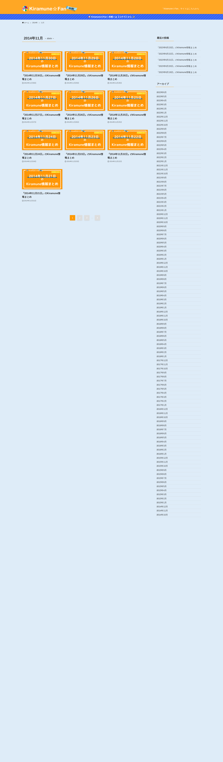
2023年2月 (164, 118)
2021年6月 (164, 242)
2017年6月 (164, 539)
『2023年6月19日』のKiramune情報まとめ (177, 72)
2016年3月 (164, 632)
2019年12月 (164, 353)
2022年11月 (164, 137)
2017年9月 (164, 521)
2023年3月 (164, 112)
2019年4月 (164, 403)
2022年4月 (164, 180)
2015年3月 (164, 706)
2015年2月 (164, 712)
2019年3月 (164, 409)
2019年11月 (164, 359)
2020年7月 (164, 310)
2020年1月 (164, 347)
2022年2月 (164, 192)
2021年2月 (164, 267)
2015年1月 (164, 719)
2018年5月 (164, 471)
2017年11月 (164, 508)
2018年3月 (164, 483)
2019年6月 (164, 390)
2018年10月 (164, 440)
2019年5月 (164, 397)
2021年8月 (164, 229)
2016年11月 (164, 582)
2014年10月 (164, 737)
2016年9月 (164, 595)
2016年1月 (164, 644)
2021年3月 (164, 260)
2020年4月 (164, 328)
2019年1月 (164, 421)
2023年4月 (164, 106)
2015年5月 (164, 694)
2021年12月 (164, 205)
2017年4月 (164, 551)
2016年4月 (164, 626)
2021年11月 (164, 211)
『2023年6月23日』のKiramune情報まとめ (177, 47)
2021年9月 (164, 223)
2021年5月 (164, 248)
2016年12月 (164, 576)
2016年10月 (164, 589)
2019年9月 (164, 372)
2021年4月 (164, 254)
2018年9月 (164, 446)
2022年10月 (164, 143)
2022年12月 (164, 130)
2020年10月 (164, 291)
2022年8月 (164, 155)
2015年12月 (164, 650)
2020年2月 (164, 341)
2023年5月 (164, 99)
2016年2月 (164, 638)
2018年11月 (164, 434)
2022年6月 (164, 168)
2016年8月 (164, 601)
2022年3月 (164, 186)
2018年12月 (164, 428)
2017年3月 (164, 558)
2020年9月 (164, 298)
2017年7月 (164, 533)
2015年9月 (164, 669)
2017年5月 (164, 545)
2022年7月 (164, 161)
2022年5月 (164, 174)
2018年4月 (164, 477)
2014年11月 (164, 731)
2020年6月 (164, 316)
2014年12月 (164, 725)
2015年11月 (164, 657)
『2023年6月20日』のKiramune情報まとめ (177, 66)
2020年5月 (164, 322)
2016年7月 (164, 607)
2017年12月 (164, 502)
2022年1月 (164, 199)
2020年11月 (164, 285)
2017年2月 (164, 564)
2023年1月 (164, 124)
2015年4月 (164, 700)
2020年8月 (164, 304)
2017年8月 (164, 527)
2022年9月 (164, 149)
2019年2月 (164, 415)
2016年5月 (164, 620)
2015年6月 (164, 688)
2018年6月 (164, 465)
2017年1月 (164, 570)
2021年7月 (164, 236)
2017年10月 (164, 514)
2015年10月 (164, 663)
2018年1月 (164, 496)
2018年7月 (164, 459)
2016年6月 (164, 613)
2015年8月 (164, 675)
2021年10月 (164, 217)
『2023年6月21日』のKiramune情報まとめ (177, 60)
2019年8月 (164, 378)
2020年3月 (164, 335)
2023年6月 (164, 93)
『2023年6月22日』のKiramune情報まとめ (177, 54)
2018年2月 (164, 490)
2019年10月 (164, 366)
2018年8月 (164, 452)
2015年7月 (164, 681)
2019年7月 (164, 384)
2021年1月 (164, 273)
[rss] (199, 1)
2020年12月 (164, 279)
